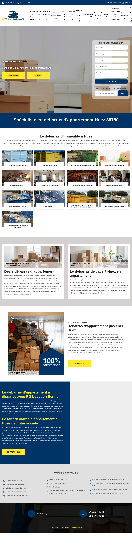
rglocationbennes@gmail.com (120, 3)
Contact (38, 75)
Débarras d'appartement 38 (56, 15)
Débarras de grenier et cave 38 (79, 15)
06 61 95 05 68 (25, 3)
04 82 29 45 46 (10, 3)
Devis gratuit (79, 363)
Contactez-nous (13, 452)
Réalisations (14, 75)
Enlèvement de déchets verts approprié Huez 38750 (109, 490)
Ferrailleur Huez (54, 487)
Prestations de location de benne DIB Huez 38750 (108, 480)
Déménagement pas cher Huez (16, 488)
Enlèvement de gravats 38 (98, 15)
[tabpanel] (96, 340)
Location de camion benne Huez (16, 492)
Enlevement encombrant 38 (125, 15)
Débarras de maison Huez (57, 483)
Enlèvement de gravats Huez (15, 484)
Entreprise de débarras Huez (58, 480)
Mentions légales (77, 527)
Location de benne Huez (14, 481)
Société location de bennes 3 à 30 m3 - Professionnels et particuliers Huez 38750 (67, 492)
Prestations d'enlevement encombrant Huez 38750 (109, 493)
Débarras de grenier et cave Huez (17, 495)
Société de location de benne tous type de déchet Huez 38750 (110, 484)
